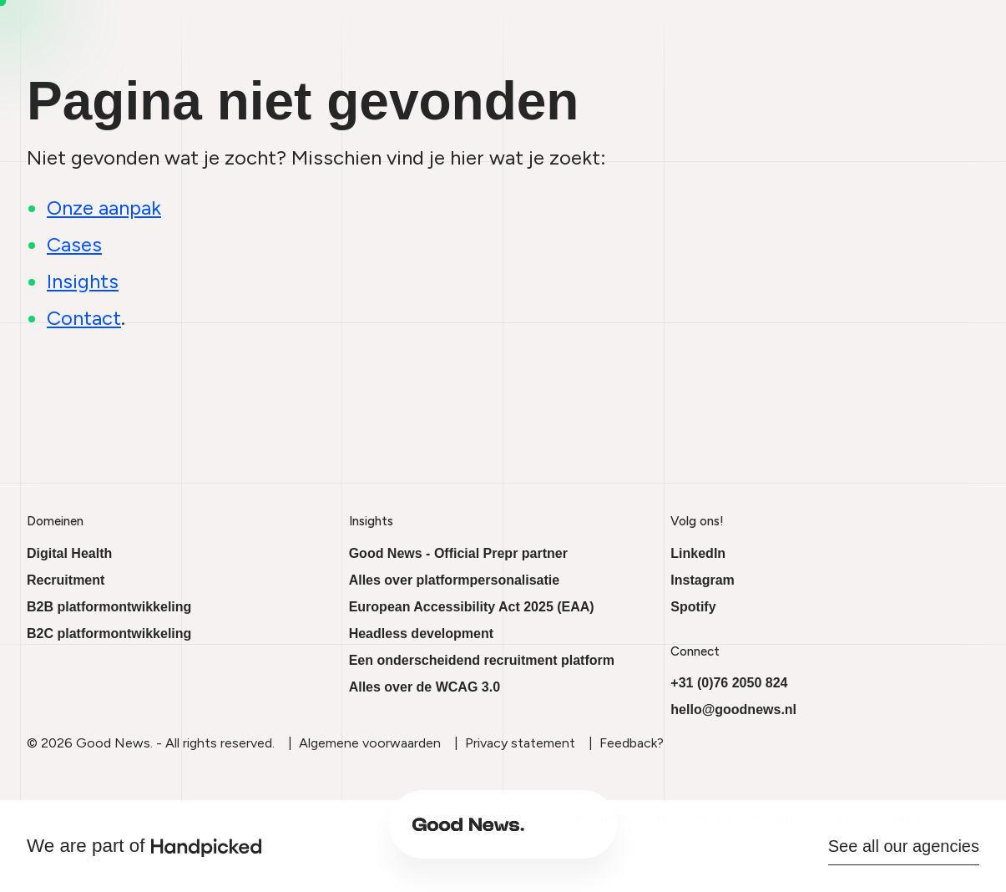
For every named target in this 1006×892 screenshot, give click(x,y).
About (538, 831)
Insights (602, 831)
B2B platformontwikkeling (109, 607)
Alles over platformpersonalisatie (454, 580)
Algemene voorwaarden (370, 743)
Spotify (692, 607)
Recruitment (65, 580)
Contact (731, 831)
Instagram (702, 580)
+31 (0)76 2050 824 (728, 683)
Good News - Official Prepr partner (458, 553)
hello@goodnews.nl (733, 709)
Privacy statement (520, 743)
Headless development (421, 633)
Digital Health (69, 553)
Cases (666, 831)
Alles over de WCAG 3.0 (424, 687)
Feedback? (631, 743)
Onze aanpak (104, 207)
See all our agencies (903, 846)
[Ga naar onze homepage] (295, 832)
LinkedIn (697, 553)
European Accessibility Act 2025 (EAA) (471, 607)
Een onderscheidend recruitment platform (481, 660)
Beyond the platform (435, 831)
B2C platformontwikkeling (109, 633)
